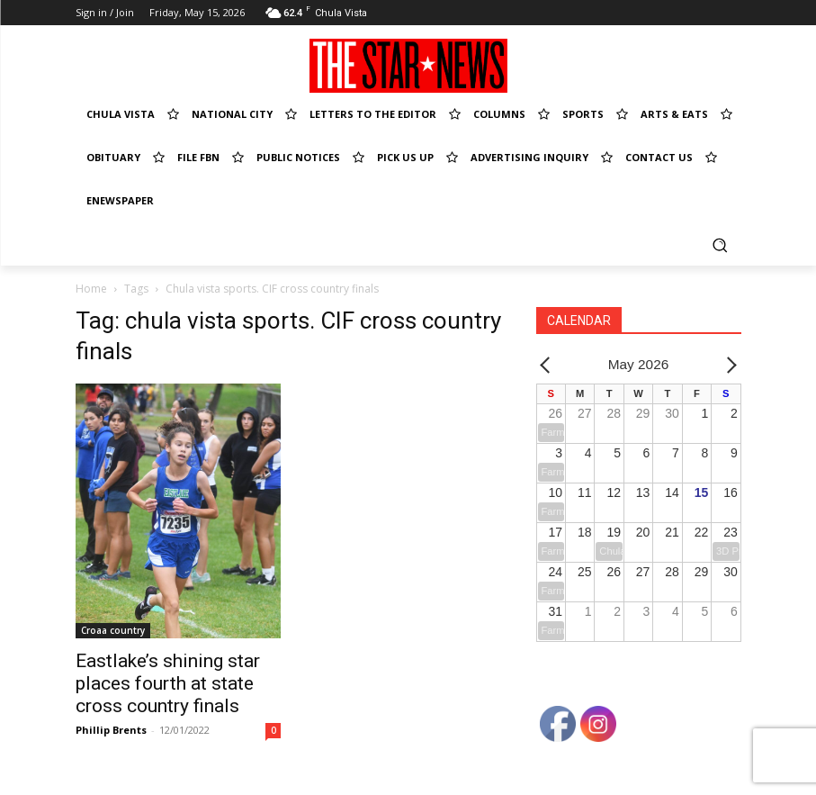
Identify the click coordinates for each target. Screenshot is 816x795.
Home (91, 288)
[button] (720, 244)
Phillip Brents (111, 729)
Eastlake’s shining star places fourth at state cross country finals (168, 683)
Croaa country (113, 630)
